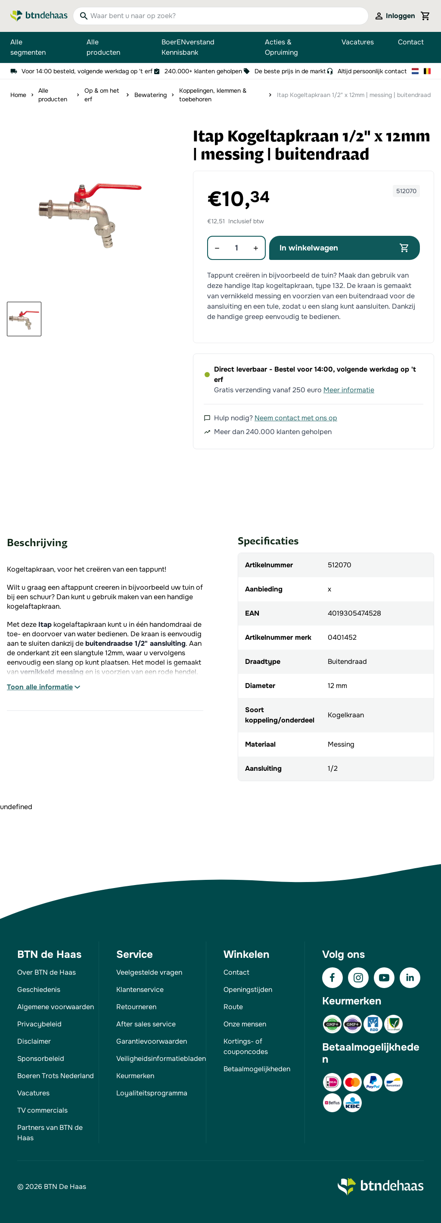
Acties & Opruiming (281, 47)
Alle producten (112, 47)
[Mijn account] (394, 16)
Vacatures (358, 42)
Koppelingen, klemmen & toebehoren (212, 95)
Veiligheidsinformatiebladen (161, 1058)
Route (233, 1006)
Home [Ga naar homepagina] (18, 95)
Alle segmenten (36, 47)
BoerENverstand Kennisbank (187, 47)
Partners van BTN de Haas (50, 1132)
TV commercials (42, 1110)
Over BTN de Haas (46, 972)
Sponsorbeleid (40, 1058)
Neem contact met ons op (296, 417)
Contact (411, 42)
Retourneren (136, 1006)
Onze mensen (245, 1024)
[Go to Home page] (39, 16)
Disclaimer (34, 1041)
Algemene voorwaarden (55, 1006)
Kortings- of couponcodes (246, 1046)
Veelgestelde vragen (149, 972)
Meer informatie (348, 389)
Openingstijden (248, 989)
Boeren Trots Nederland (55, 1075)
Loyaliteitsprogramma (151, 1093)
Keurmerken (135, 1075)
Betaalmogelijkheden (257, 1068)
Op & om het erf (101, 95)
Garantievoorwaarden (151, 1041)
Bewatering (150, 95)
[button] (90, 211)
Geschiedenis (38, 989)
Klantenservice (140, 989)
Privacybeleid (39, 1024)
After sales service (146, 1024)
